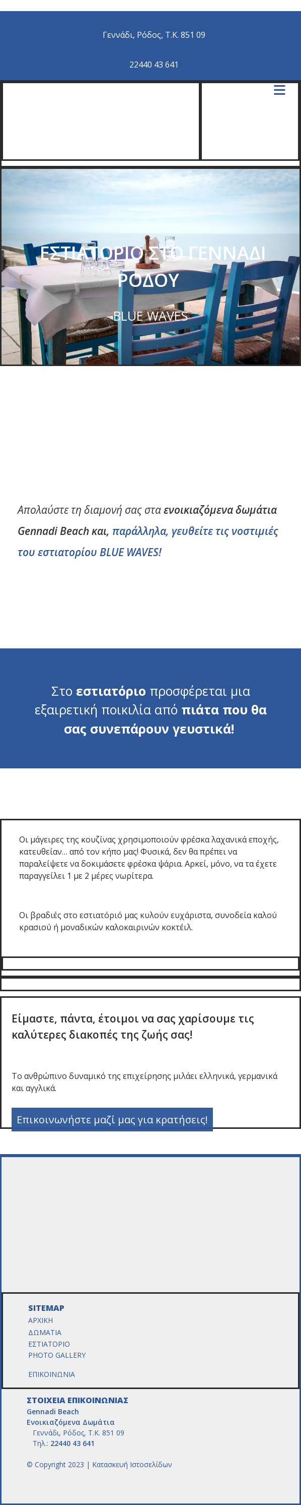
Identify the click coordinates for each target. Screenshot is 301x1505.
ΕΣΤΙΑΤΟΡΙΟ (50, 1344)
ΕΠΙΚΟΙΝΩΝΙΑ (51, 1374)
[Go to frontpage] (152, 153)
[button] (112, 1119)
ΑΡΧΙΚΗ (40, 1320)
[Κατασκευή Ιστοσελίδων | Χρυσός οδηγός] (35, 1482)
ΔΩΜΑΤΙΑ (45, 1332)
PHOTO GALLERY (58, 1355)
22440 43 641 (154, 64)
